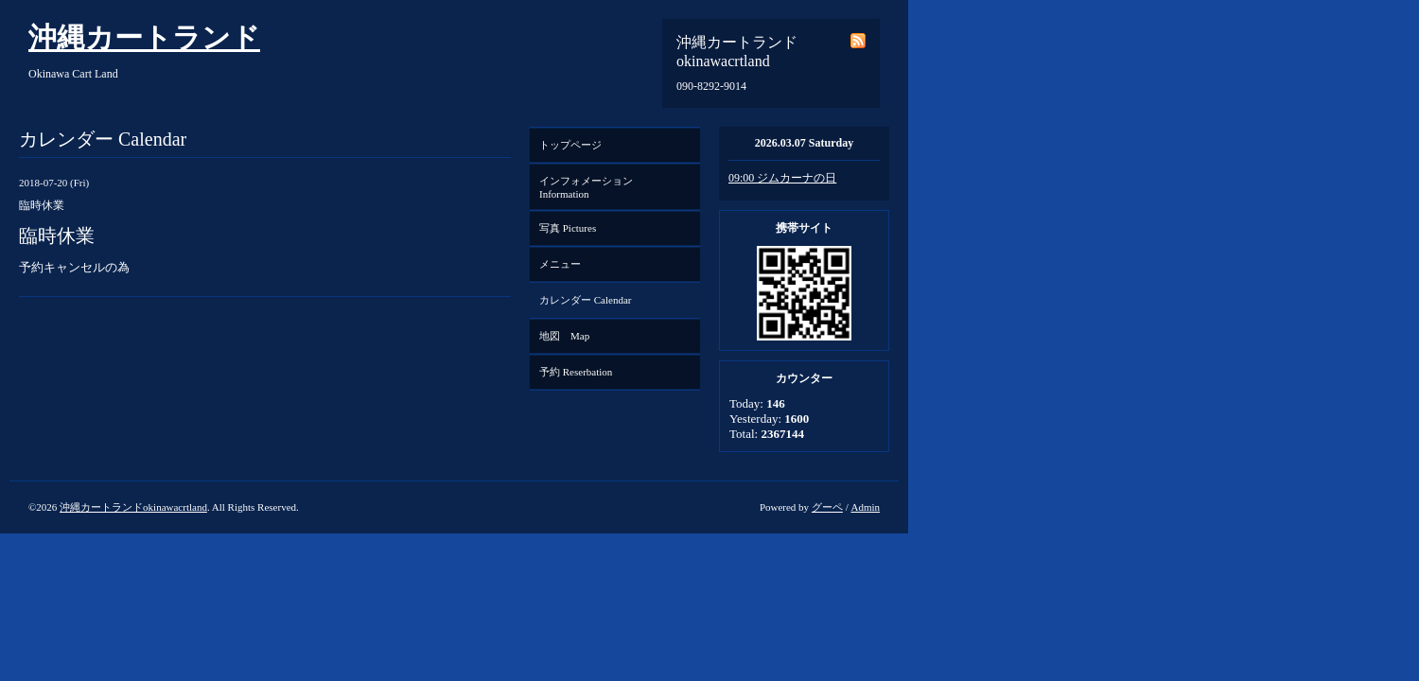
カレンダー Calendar (585, 300)
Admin (865, 507)
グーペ (827, 507)
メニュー (560, 264)
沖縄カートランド (144, 37)
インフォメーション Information (591, 187)
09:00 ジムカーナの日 (782, 177)
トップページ (570, 144)
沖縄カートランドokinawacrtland (133, 507)
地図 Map (564, 335)
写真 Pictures (567, 228)
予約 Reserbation (575, 371)
